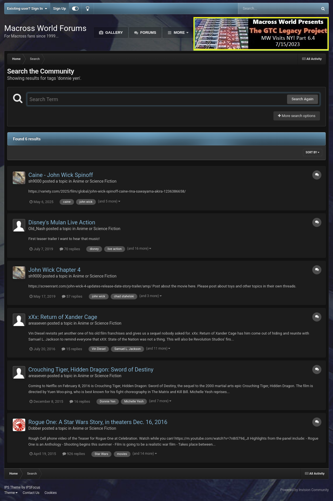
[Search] (263, 8)
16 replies (79, 401)
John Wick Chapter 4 (54, 269)
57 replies (72, 296)
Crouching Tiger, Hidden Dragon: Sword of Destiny (90, 369)
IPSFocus (33, 487)
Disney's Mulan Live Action (61, 222)
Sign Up (59, 8)
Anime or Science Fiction (95, 181)
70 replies (70, 249)
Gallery (113, 32)
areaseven (37, 323)
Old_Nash (36, 228)
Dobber (34, 428)
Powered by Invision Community (304, 490)
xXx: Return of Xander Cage (62, 317)
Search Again (302, 99)
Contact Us (31, 493)
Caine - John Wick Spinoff (60, 175)
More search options (296, 116)
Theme (11, 493)
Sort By (312, 152)
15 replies (72, 349)
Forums (147, 32)
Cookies (51, 493)
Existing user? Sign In (27, 8)
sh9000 (34, 181)
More (179, 32)
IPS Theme (12, 487)
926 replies (73, 454)
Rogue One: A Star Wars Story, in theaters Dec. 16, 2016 (97, 422)
